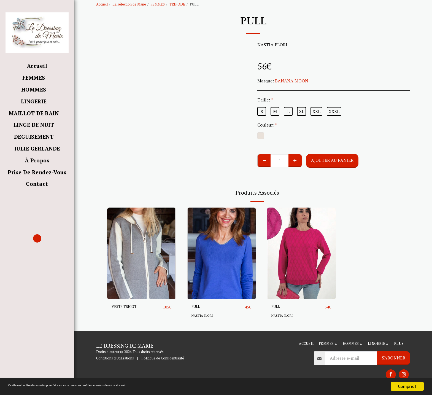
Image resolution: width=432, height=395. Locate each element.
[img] (141, 253)
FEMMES (158, 4)
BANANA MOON (291, 81)
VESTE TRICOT (127, 307)
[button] (37, 212)
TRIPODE (177, 4)
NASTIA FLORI (203, 315)
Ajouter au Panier (332, 160)
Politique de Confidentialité (162, 358)
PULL (196, 307)
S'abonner (393, 358)
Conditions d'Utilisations (115, 358)
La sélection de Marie (129, 4)
